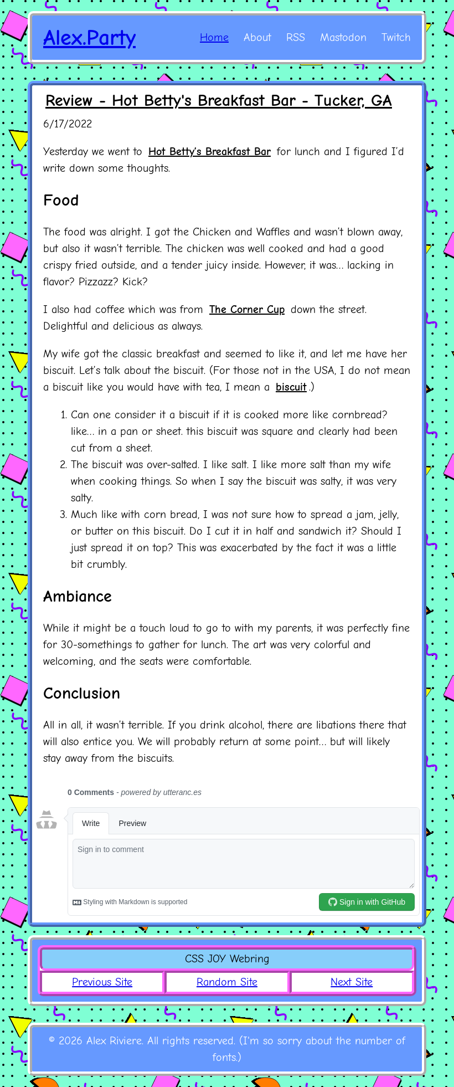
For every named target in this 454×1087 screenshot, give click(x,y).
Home (214, 37)
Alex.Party (89, 37)
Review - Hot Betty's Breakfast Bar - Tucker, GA (218, 100)
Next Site (352, 982)
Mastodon (343, 37)
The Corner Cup (247, 309)
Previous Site (102, 982)
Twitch (396, 37)
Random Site (227, 982)
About (257, 37)
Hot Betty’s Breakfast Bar (209, 151)
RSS (295, 37)
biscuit (291, 387)
